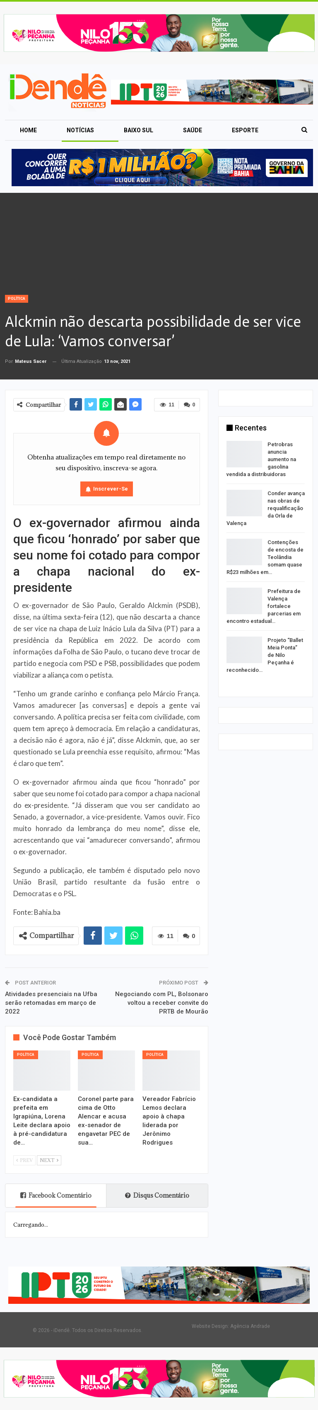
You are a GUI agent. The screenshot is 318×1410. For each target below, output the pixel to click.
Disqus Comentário (157, 1195)
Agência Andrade (250, 1326)
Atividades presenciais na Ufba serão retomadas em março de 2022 (51, 1002)
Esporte (245, 130)
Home (28, 130)
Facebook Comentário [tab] (56, 1195)
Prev (24, 1160)
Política (16, 299)
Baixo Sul (138, 130)
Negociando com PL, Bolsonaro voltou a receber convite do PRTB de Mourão (161, 1002)
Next (49, 1160)
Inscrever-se (110, 489)
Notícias (80, 130)
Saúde (192, 130)
